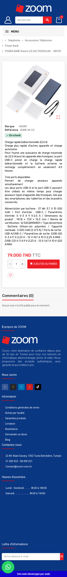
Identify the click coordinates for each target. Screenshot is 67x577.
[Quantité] (16, 264)
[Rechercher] (33, 20)
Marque (9, 126)
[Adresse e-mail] (31, 556)
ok (61, 556)
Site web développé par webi (33, 574)
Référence (11, 130)
